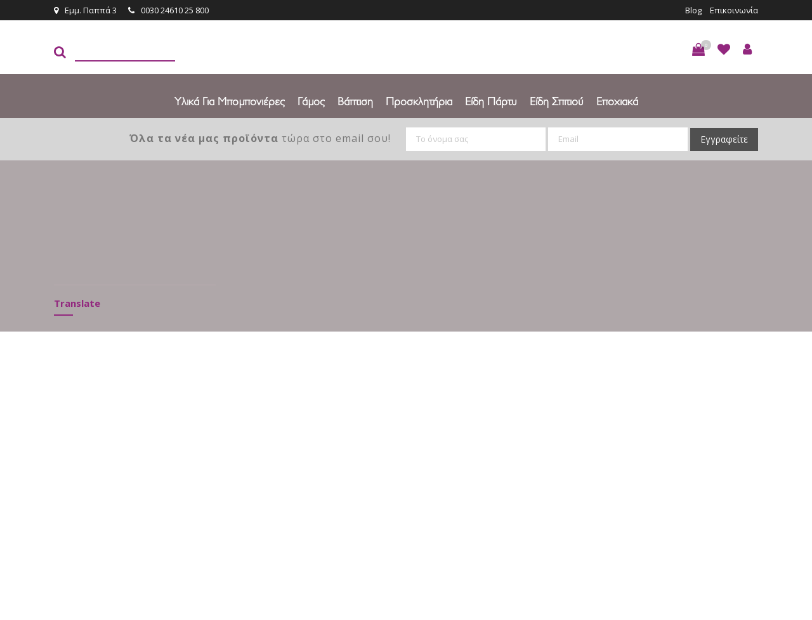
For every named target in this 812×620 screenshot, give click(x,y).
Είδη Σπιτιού (557, 101)
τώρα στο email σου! (260, 138)
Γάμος (311, 101)
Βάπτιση (355, 101)
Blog (693, 10)
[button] (698, 49)
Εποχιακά (617, 101)
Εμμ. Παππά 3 (85, 10)
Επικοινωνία (734, 10)
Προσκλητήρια (419, 101)
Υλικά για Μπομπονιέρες (229, 101)
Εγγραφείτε (724, 139)
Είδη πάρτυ (491, 101)
